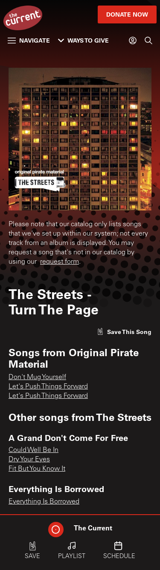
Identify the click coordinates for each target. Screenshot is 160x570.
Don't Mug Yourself (37, 377)
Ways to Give (83, 40)
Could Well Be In (33, 450)
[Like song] (124, 331)
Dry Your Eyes (29, 459)
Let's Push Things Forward (48, 386)
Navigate (29, 40)
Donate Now (127, 14)
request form (59, 262)
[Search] (148, 40)
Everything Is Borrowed (44, 501)
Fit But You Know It (37, 469)
